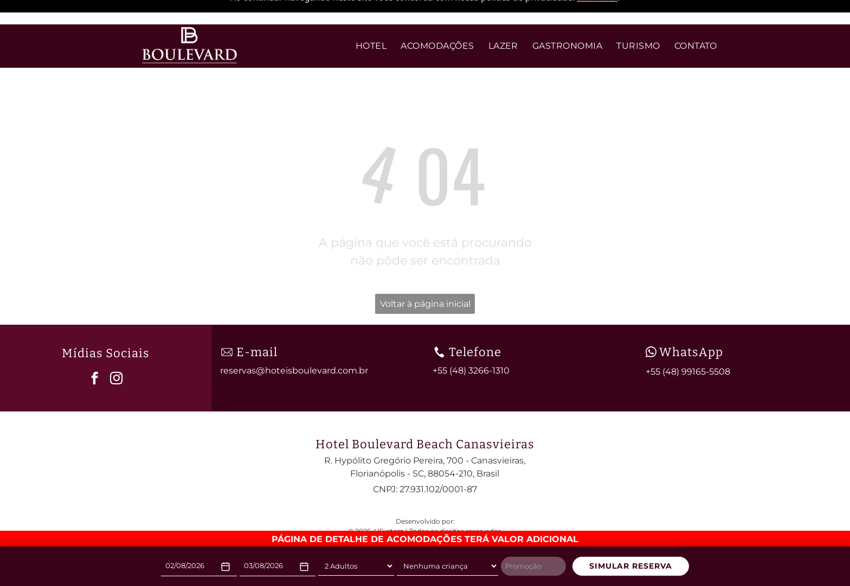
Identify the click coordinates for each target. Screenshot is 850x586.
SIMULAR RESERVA (630, 566)
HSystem (389, 501)
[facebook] (94, 349)
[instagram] (116, 349)
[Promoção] (533, 566)
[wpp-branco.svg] (651, 321)
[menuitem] (371, 22)
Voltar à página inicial (425, 273)
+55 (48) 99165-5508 (688, 341)
